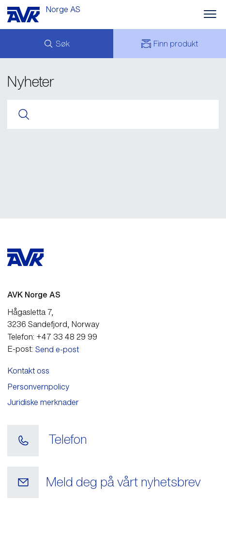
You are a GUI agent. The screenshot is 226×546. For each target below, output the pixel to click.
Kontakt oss (28, 370)
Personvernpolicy (38, 386)
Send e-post (57, 349)
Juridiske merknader (43, 402)
